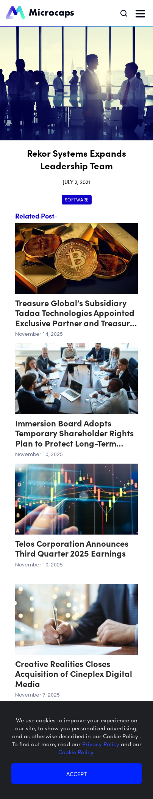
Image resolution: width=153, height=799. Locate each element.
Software (77, 199)
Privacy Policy (101, 744)
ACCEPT (76, 774)
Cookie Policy (75, 752)
